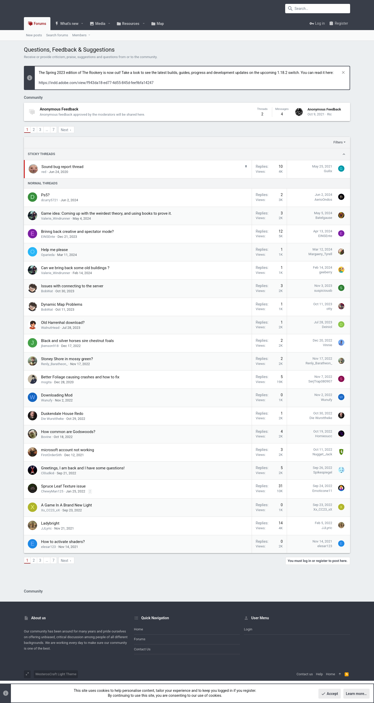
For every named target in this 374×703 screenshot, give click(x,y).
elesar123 (48, 547)
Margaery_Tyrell (320, 254)
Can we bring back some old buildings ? (75, 268)
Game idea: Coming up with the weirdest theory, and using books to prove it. (106, 213)
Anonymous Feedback (59, 109)
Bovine (46, 437)
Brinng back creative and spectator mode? (77, 231)
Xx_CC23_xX (50, 510)
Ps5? (45, 195)
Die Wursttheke (52, 419)
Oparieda (48, 255)
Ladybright (50, 523)
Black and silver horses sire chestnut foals (77, 340)
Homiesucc (323, 436)
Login (248, 629)
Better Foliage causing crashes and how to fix (80, 377)
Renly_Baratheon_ (54, 364)
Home (138, 629)
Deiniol (327, 327)
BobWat (47, 291)
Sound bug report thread (63, 166)
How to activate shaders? (63, 541)
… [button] (47, 130)
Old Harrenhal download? (63, 322)
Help (319, 674)
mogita (46, 382)
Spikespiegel (322, 472)
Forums (139, 639)
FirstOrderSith (51, 455)
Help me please (54, 249)
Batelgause (323, 218)
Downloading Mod (56, 395)
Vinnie (327, 345)
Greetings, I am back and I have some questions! (83, 468)
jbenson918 (50, 346)
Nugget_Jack (322, 454)
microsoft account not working (67, 450)
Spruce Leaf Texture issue (63, 486)
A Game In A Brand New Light (66, 505)
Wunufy (46, 400)
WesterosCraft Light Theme (55, 674)
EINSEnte (48, 237)
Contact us (142, 649)
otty (329, 309)
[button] (82, 24)
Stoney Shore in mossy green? (67, 359)
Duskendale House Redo (62, 413)
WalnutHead (50, 328)
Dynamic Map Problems (61, 304)
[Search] (317, 8)
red (44, 172)
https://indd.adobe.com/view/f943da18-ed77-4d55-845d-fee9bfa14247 (96, 83)
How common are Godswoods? (68, 431)
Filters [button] (338, 142)
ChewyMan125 (52, 491)
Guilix (328, 171)
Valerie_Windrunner (55, 218)
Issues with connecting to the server (72, 286)
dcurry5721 (49, 200)
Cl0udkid (47, 473)
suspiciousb (323, 291)
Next (64, 130)
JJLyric (46, 528)
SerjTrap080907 (320, 381)
